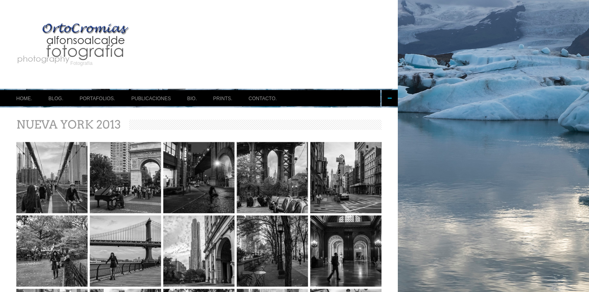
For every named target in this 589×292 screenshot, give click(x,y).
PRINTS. (222, 98)
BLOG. (55, 98)
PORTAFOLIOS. (97, 98)
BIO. (192, 98)
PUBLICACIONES (151, 98)
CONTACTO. (262, 98)
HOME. (24, 98)
